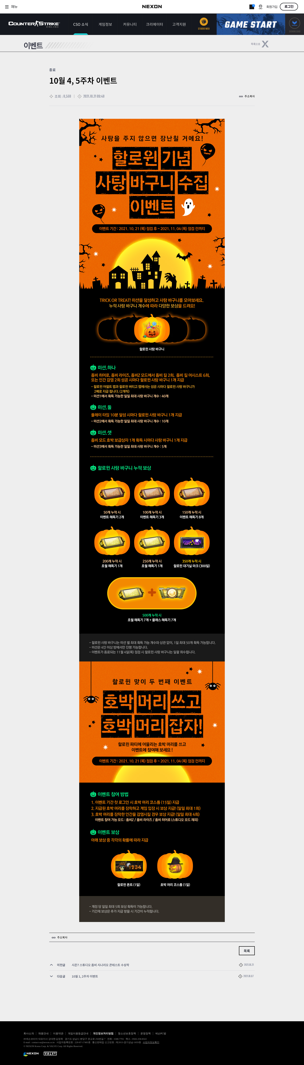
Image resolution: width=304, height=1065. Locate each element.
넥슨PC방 (160, 1033)
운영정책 (145, 1033)
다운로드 (294, 24)
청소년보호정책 (127, 1033)
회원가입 (271, 7)
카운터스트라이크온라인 (34, 24)
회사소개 (29, 1033)
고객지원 (179, 24)
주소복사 (249, 96)
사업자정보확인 (151, 1042)
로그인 (289, 7)
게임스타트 (251, 24)
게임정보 (105, 24)
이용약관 (58, 1033)
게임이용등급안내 (78, 1033)
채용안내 (43, 1033)
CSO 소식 (80, 24)
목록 (247, 950)
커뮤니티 (130, 24)
